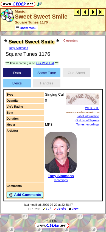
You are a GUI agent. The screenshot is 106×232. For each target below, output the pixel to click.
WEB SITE (92, 108)
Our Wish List (45, 63)
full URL (52, 221)
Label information (88, 116)
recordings (61, 180)
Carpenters (70, 40)
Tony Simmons (18, 47)
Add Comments (25, 195)
